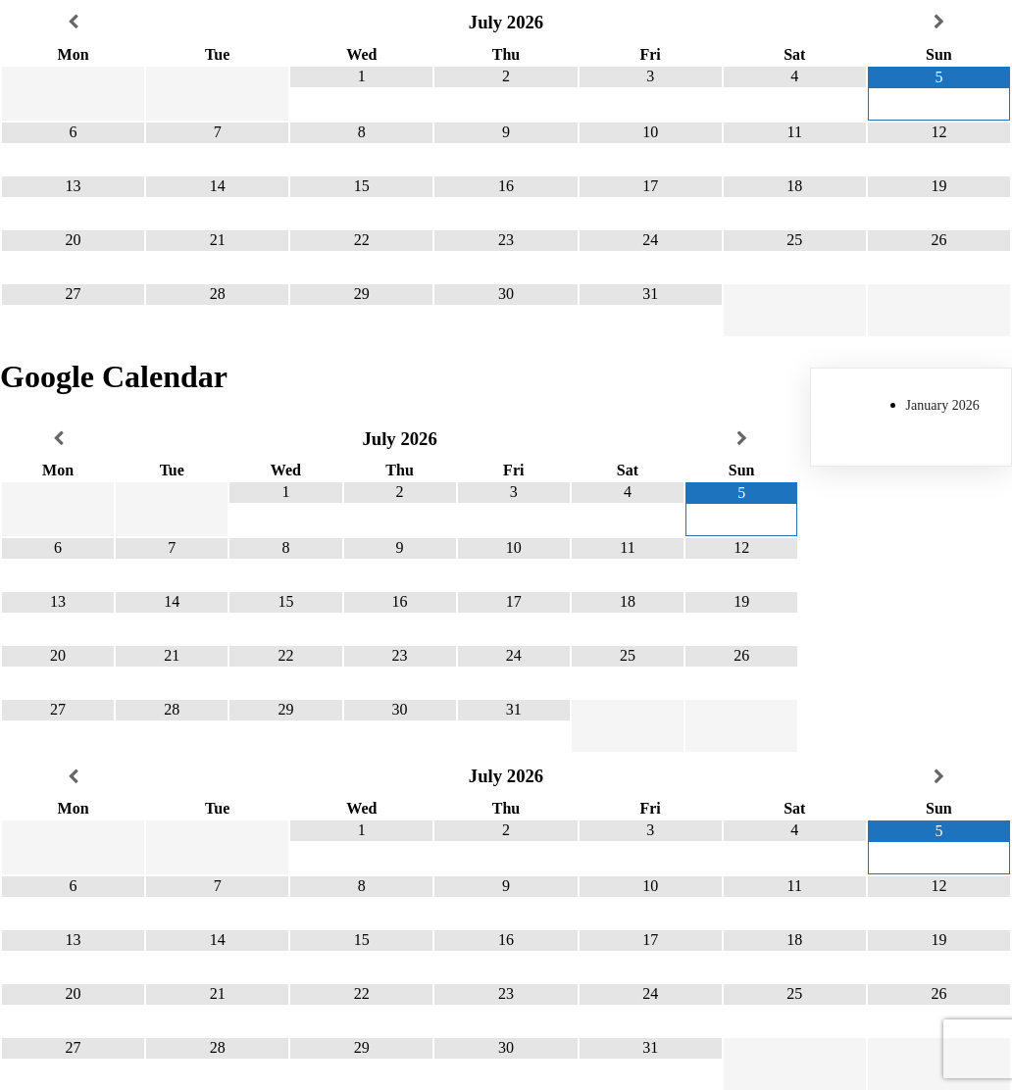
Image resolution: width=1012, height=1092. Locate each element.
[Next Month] (939, 22)
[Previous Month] (73, 22)
